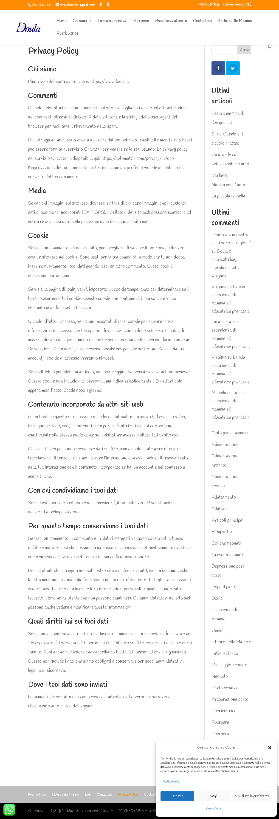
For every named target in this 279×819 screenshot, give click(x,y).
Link (87, 795)
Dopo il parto (223, 587)
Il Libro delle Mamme (235, 21)
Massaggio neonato (229, 665)
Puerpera (220, 722)
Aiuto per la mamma (229, 433)
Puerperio (140, 21)
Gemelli (218, 631)
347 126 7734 (42, 5)
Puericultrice (67, 34)
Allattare (219, 509)
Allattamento (223, 497)
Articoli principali (228, 520)
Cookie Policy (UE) (237, 5)
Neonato (219, 676)
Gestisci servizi (171, 782)
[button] (270, 747)
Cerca (244, 50)
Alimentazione (224, 445)
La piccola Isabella (228, 196)
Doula (217, 598)
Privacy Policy (208, 5)
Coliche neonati (226, 543)
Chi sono (80, 21)
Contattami (202, 21)
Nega (213, 796)
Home (61, 21)
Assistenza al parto (171, 21)
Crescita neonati (227, 555)
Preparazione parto (229, 699)
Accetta (177, 796)
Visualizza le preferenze (252, 796)
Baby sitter (222, 532)
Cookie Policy (214, 809)
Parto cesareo (225, 688)
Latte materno (224, 653)
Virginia (218, 287)
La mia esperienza (112, 21)
